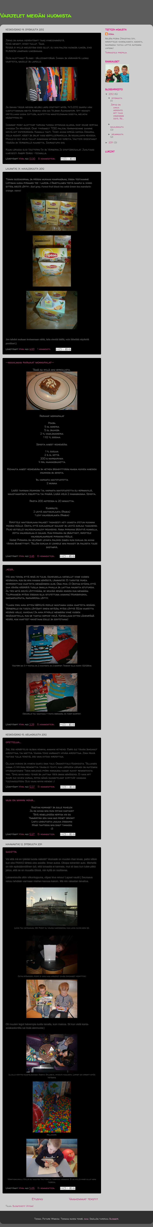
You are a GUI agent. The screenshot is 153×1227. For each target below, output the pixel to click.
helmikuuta (117, 134)
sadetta (11, 852)
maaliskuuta (117, 126)
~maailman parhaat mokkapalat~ (30, 362)
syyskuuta (117, 98)
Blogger (113, 1218)
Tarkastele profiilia (116, 52)
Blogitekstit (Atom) (23, 1206)
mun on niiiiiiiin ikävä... (20, 800)
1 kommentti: (44, 349)
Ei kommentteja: (47, 158)
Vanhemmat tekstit (83, 1199)
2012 (111, 94)
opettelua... (13, 742)
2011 (111, 142)
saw (86, 1218)
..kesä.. (10, 569)
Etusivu (37, 1199)
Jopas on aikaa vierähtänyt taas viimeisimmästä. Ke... (117, 111)
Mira (111, 34)
